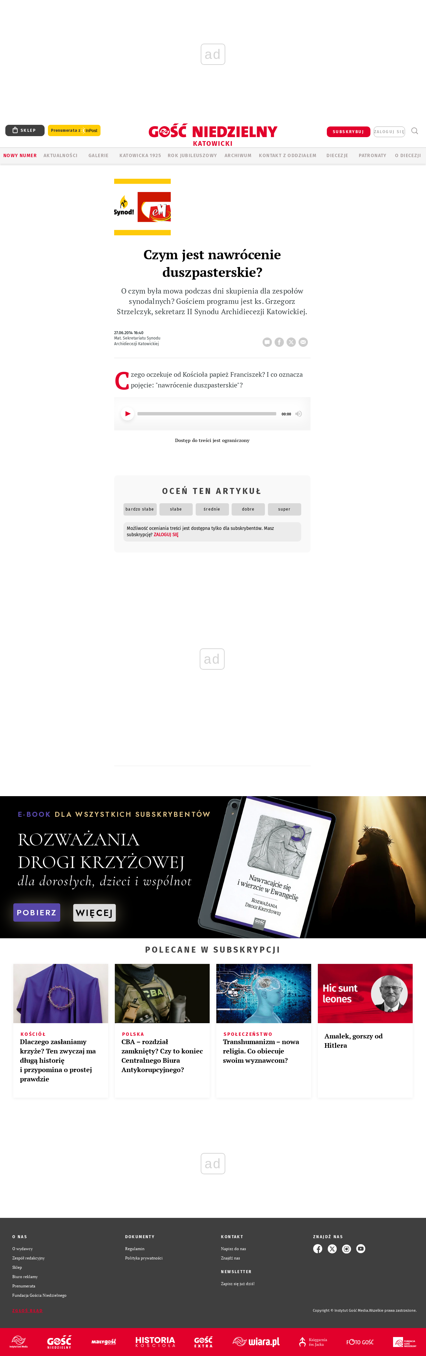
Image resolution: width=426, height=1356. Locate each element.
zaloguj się (389, 131)
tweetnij (293, 340)
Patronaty (373, 155)
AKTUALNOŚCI (61, 155)
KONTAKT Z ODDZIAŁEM (288, 155)
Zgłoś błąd (27, 1310)
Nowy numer (20, 155)
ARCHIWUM (238, 155)
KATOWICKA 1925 (140, 155)
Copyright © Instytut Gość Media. (341, 1310)
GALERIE (99, 155)
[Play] (127, 413)
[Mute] (298, 413)
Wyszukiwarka (414, 131)
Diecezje (337, 155)
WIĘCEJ (94, 912)
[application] (212, 413)
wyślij (305, 340)
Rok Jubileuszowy (192, 155)
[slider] (207, 413)
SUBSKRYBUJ (348, 131)
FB (281, 340)
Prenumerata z (74, 130)
